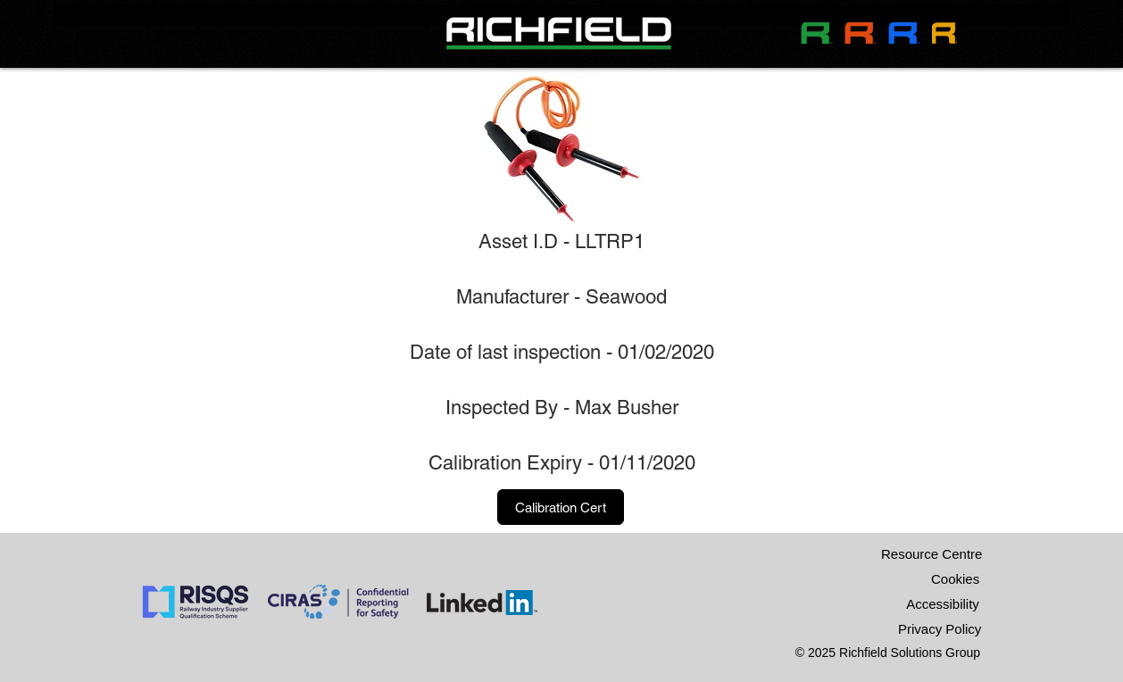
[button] (560, 507)
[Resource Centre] (931, 554)
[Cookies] (955, 579)
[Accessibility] (942, 604)
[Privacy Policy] (939, 629)
